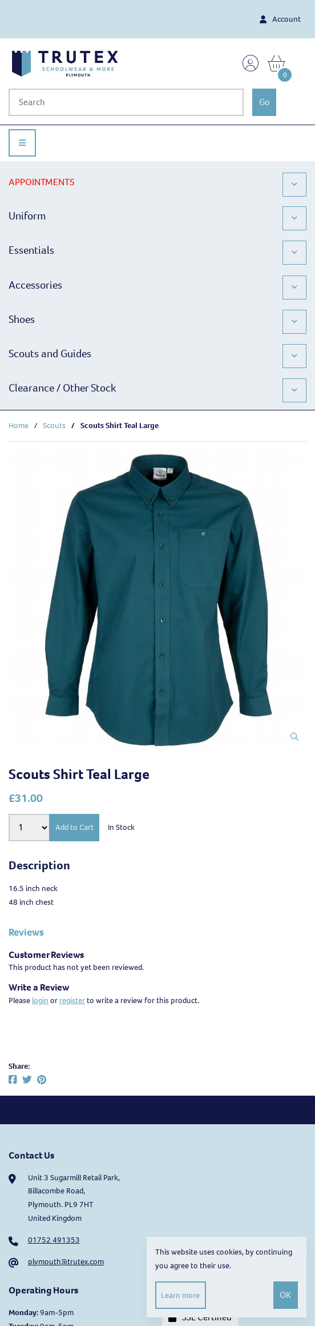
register (72, 1000)
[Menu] (22, 143)
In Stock (121, 827)
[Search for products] (126, 102)
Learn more (180, 1295)
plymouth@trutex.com (66, 1261)
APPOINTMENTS (41, 182)
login (40, 1000)
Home (19, 425)
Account (280, 19)
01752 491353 (54, 1240)
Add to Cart (74, 827)
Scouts (54, 425)
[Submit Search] (264, 102)
